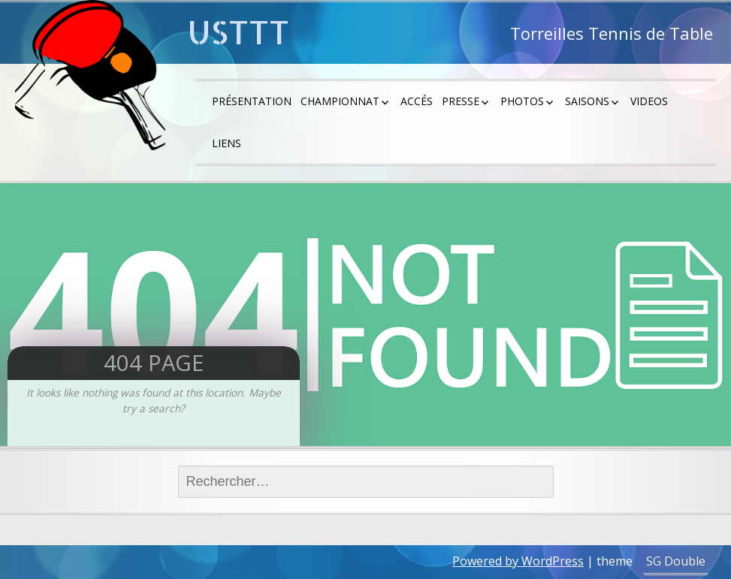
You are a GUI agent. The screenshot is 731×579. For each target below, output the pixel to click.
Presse (460, 101)
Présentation (251, 101)
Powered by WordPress (518, 561)
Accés (416, 101)
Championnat (340, 101)
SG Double (675, 561)
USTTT (238, 32)
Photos (522, 101)
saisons (587, 101)
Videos (649, 101)
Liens (226, 143)
